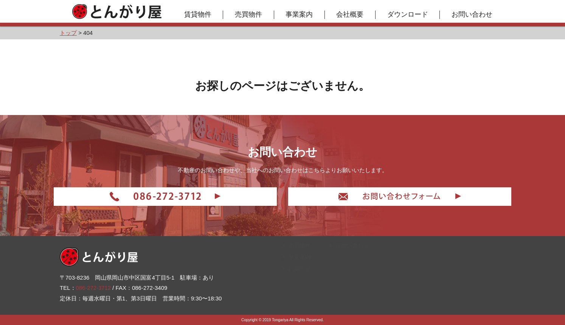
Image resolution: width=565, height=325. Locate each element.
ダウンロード (408, 14)
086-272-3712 (93, 287)
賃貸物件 (198, 14)
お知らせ (296, 297)
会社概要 (350, 14)
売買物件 (248, 14)
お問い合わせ (472, 14)
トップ (293, 251)
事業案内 (300, 14)
